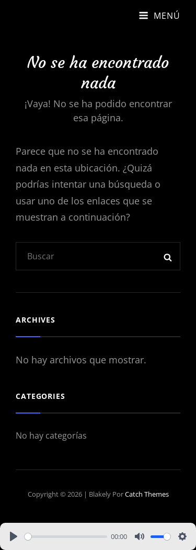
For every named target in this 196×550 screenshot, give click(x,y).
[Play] (13, 536)
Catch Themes (147, 494)
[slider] (66, 537)
